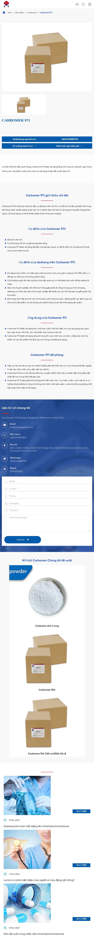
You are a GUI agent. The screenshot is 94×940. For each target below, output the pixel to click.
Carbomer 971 (46, 12)
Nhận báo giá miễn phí (69, 146)
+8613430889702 (69, 139)
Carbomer (31, 12)
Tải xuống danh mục (24, 146)
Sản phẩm (19, 12)
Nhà (10, 12)
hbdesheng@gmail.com (24, 139)
